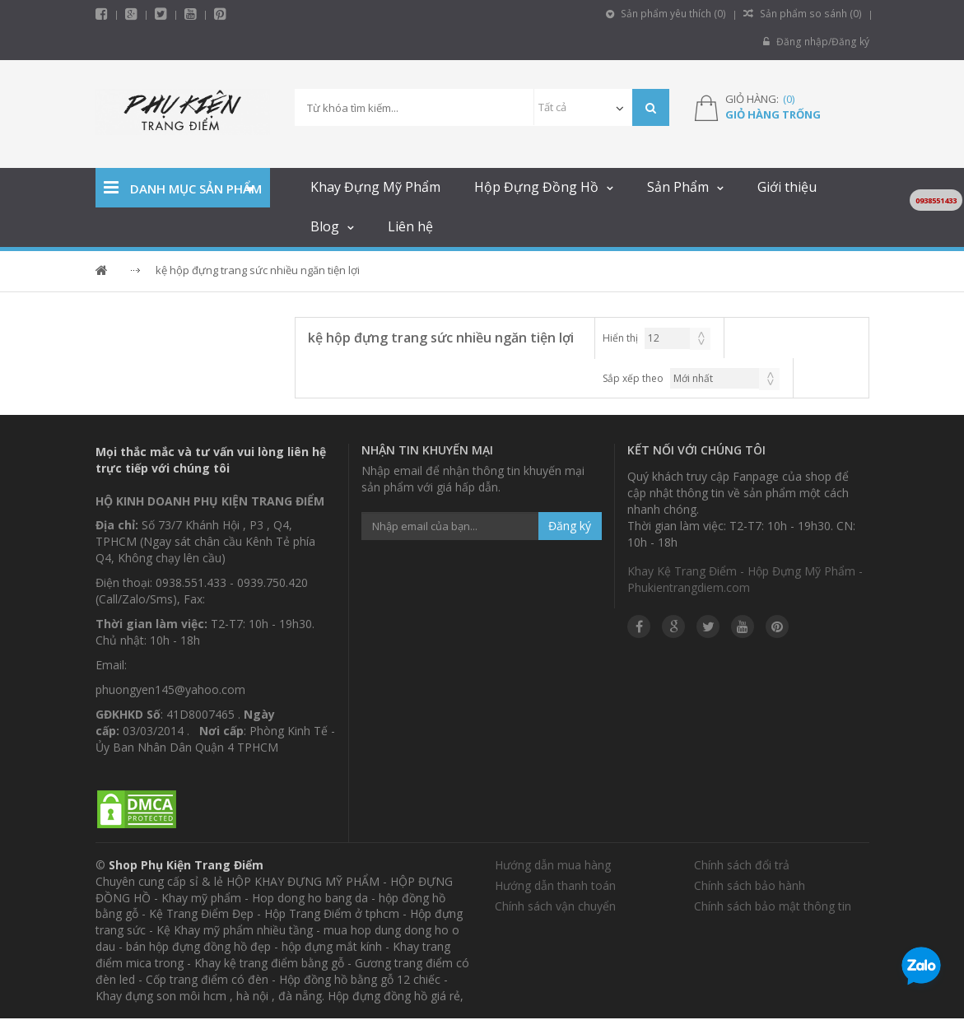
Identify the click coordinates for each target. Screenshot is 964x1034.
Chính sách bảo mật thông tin (772, 906)
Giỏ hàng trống (773, 114)
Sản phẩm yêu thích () (670, 14)
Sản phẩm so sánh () (804, 14)
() (788, 98)
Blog (324, 226)
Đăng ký (569, 525)
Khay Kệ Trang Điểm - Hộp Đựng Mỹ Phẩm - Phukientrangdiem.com (745, 579)
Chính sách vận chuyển (555, 906)
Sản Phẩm (678, 187)
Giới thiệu (787, 187)
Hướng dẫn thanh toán (555, 885)
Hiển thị (620, 338)
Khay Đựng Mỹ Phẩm (375, 187)
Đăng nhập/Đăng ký (817, 42)
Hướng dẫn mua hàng (553, 865)
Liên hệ (410, 226)
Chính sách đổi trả (741, 865)
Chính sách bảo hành (749, 885)
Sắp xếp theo (633, 378)
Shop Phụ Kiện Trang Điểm (186, 865)
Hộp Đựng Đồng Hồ (536, 187)
